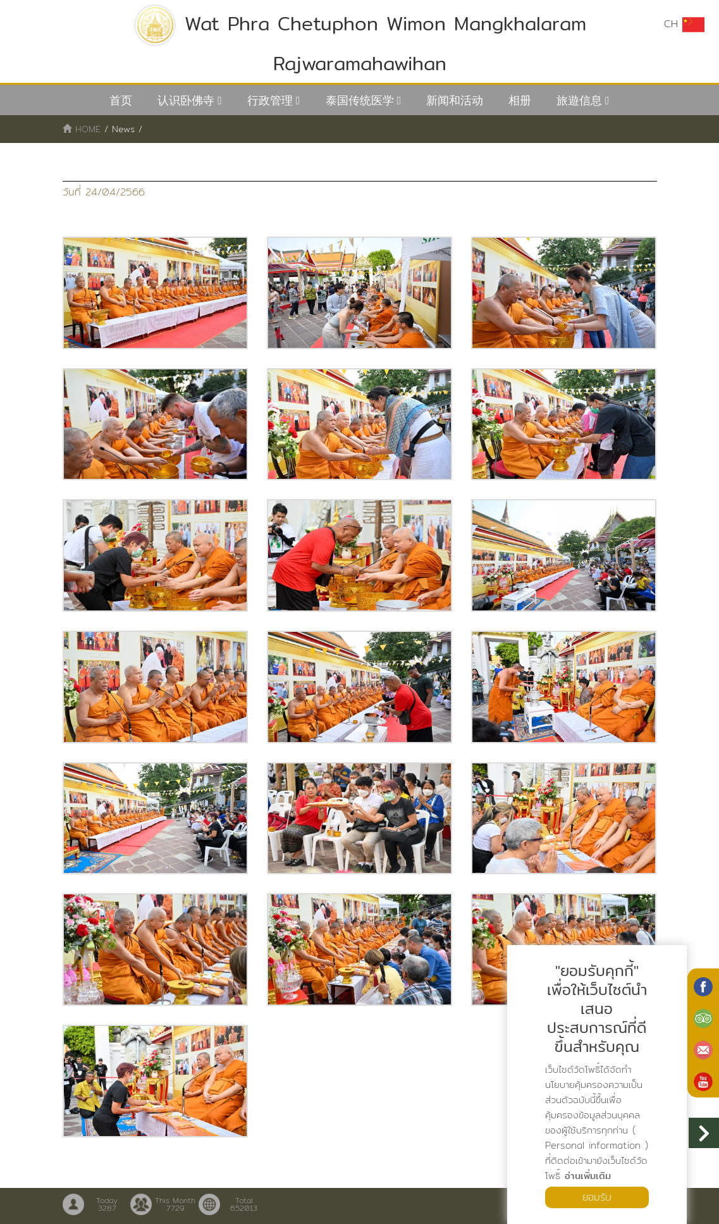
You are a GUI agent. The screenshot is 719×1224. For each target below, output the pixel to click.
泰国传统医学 (360, 100)
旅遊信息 (579, 100)
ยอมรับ (596, 1197)
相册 (519, 100)
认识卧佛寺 (185, 100)
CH (684, 24)
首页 (120, 100)
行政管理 (270, 100)
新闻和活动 (454, 100)
